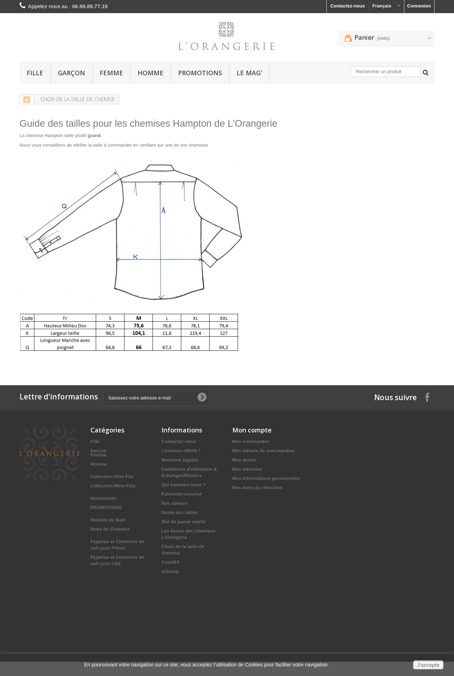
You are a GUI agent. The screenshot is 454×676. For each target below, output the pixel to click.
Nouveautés (103, 506)
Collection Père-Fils (111, 484)
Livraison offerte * (181, 450)
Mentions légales (180, 460)
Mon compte (252, 430)
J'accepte (428, 665)
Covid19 (170, 562)
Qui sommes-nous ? (183, 484)
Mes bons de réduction (257, 487)
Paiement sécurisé (181, 494)
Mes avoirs (244, 460)
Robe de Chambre (110, 537)
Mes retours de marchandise (263, 450)
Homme (151, 73)
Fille (35, 73)
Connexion (419, 6)
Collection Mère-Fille (112, 494)
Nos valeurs (174, 503)
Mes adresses (247, 469)
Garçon (71, 73)
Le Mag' (249, 73)
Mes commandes (251, 441)
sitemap (170, 571)
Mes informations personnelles (266, 478)
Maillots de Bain (108, 528)
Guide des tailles (179, 512)
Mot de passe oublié (183, 521)
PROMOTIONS (200, 73)
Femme (111, 73)
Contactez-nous (347, 6)
